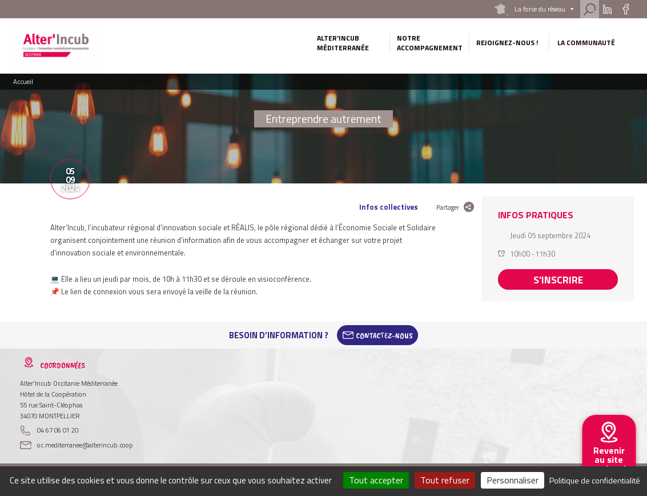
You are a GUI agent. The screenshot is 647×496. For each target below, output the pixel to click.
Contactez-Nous (384, 335)
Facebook (625, 9)
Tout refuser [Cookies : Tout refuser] (444, 480)
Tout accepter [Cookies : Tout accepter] (376, 480)
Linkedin (607, 9)
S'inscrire (558, 278)
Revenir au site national (609, 459)
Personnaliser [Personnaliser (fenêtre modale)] (513, 480)
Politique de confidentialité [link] (594, 480)
